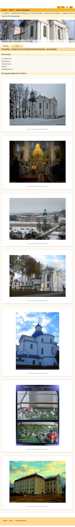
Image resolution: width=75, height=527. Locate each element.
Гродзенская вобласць (19, 13)
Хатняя (6, 13)
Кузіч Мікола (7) (6, 61)
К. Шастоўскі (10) (6, 58)
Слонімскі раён (36, 13)
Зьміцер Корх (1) (6, 64)
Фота (17, 46)
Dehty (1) (4, 66)
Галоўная (5, 46)
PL (59, 7)
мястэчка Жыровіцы (52, 13)
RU (71, 7)
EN (63, 7)
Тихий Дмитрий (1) (6, 69)
